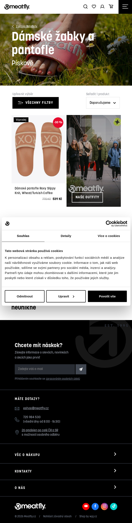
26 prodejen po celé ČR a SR (40, 430)
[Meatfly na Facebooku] (95, 506)
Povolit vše (107, 296)
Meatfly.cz (30, 516)
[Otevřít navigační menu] (125, 7)
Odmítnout (25, 296)
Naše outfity (87, 197)
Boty (34, 26)
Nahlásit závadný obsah (57, 516)
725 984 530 (32, 417)
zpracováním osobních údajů (63, 379)
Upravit (66, 296)
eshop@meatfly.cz (36, 408)
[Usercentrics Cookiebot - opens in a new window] (108, 223)
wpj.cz (93, 516)
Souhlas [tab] (23, 236)
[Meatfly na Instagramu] (104, 506)
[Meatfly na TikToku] (113, 506)
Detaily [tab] (66, 236)
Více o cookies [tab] (109, 236)
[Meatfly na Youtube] (85, 506)
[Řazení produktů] (103, 103)
